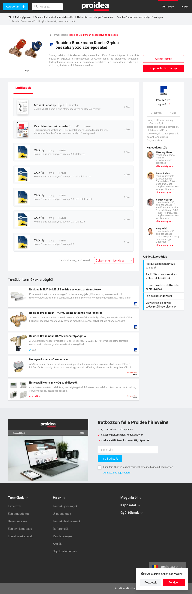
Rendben (174, 582)
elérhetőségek (163, 166)
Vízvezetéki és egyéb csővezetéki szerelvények (164, 304)
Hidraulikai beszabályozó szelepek (95, 17)
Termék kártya (73, 296)
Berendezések (17, 521)
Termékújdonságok (65, 506)
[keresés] (47, 6)
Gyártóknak (129, 513)
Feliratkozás (110, 458)
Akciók (57, 544)
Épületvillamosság (20, 529)
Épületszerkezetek (20, 536)
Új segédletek (62, 514)
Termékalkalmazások (67, 521)
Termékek (16, 498)
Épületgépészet (23, 17)
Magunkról (129, 498)
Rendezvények (62, 536)
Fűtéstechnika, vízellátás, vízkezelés (54, 17)
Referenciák (61, 529)
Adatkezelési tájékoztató (116, 472)
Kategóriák (12, 6)
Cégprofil (163, 102)
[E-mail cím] (128, 449)
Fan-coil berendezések (164, 295)
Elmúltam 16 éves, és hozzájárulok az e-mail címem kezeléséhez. (138, 467)
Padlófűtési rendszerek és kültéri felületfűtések (164, 276)
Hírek (57, 498)
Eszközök (14, 506)
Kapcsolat (128, 505)
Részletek (151, 582)
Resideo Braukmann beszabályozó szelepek (140, 17)
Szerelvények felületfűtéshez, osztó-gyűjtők (164, 287)
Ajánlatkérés (163, 59)
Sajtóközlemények (65, 551)
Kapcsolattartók (164, 68)
